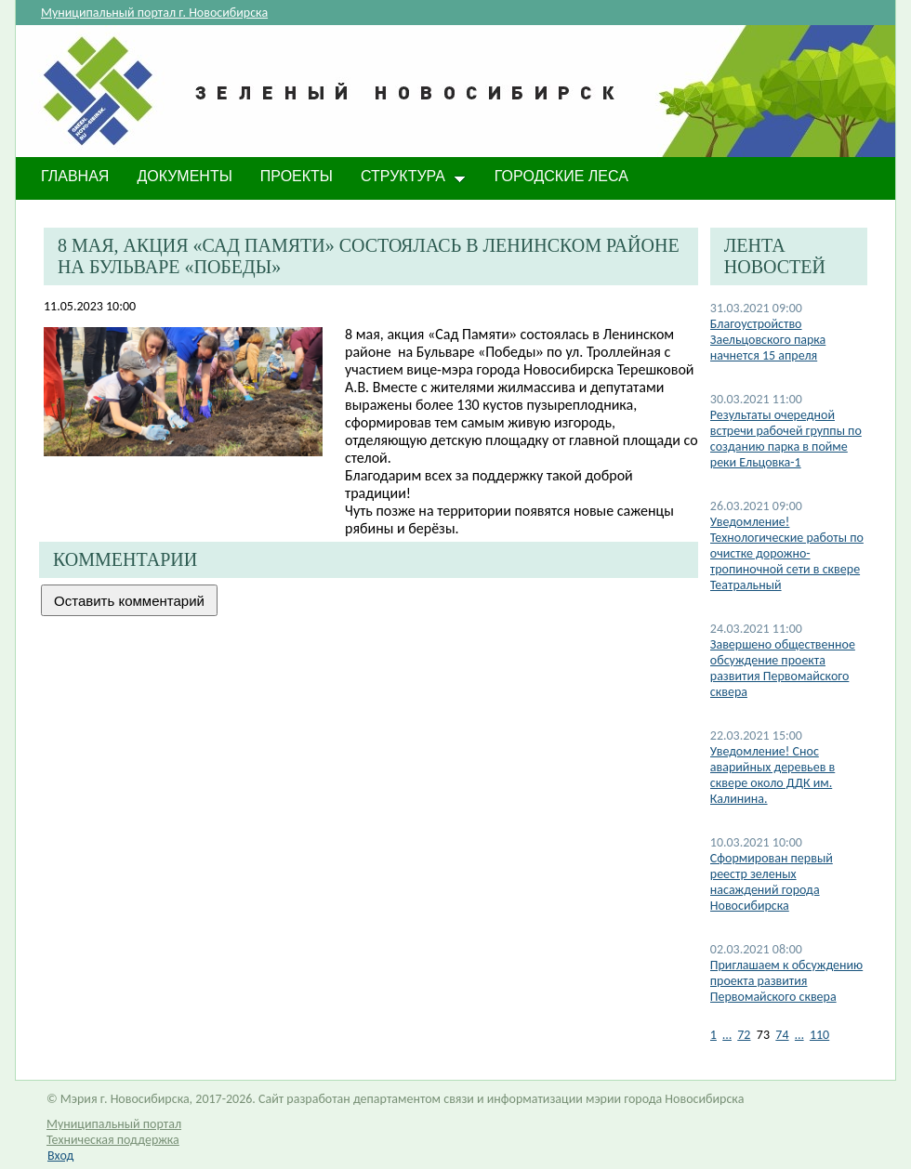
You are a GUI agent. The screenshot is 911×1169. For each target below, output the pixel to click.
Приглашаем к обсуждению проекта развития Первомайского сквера (786, 981)
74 (781, 1035)
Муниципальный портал (113, 1124)
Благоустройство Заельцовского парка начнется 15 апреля (768, 339)
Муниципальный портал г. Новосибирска (154, 12)
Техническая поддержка (112, 1140)
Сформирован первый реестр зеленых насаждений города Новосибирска (771, 881)
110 (819, 1035)
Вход (60, 1155)
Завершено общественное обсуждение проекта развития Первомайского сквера (782, 668)
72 (743, 1035)
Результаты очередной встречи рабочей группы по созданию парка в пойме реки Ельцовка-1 (786, 438)
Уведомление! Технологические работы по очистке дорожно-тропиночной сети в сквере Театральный (787, 553)
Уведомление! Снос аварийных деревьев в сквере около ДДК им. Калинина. (772, 775)
